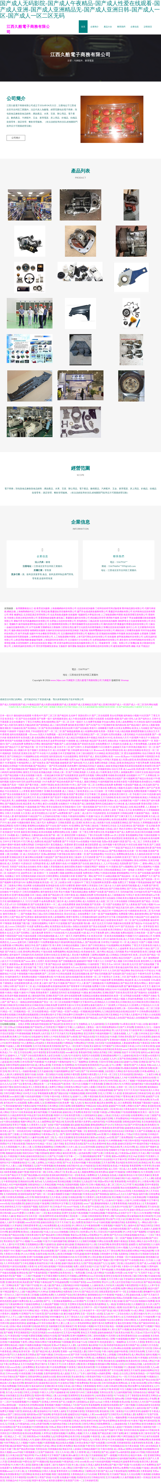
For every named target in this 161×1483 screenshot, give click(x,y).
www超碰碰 (143, 1336)
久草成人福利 (92, 1465)
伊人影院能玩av (80, 1402)
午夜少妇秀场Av (11, 1365)
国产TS (84, 1072)
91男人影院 (24, 1465)
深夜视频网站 (77, 1106)
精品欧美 (129, 980)
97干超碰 (20, 1298)
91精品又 (18, 968)
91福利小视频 (35, 1443)
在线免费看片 (84, 914)
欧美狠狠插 (58, 870)
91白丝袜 (91, 1475)
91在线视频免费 (22, 1280)
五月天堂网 (149, 999)
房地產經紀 (82, 621)
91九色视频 (52, 754)
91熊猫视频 (9, 1270)
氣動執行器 (93, 634)
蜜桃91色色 (61, 864)
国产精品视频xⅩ (32, 1176)
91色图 (25, 1141)
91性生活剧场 (140, 1135)
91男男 (87, 1358)
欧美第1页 (59, 1069)
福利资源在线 (55, 757)
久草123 (105, 940)
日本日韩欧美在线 (131, 962)
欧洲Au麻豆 (72, 1456)
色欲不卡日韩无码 (130, 1053)
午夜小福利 (107, 1352)
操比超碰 (74, 1125)
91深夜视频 (106, 1226)
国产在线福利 (114, 974)
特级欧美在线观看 (117, 776)
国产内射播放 (36, 1062)
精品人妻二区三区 (110, 1185)
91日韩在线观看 (64, 974)
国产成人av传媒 (147, 1264)
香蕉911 (93, 729)
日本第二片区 (119, 977)
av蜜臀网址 (82, 1276)
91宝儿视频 (125, 1390)
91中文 (133, 873)
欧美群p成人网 (80, 1091)
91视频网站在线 (31, 757)
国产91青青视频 (45, 1166)
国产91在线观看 (63, 1421)
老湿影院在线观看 (109, 1405)
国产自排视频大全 (53, 1314)
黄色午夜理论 (22, 1270)
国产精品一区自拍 (150, 902)
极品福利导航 (126, 968)
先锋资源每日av (7, 1210)
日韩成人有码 (78, 1421)
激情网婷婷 (153, 958)
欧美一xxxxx (114, 757)
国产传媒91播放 (44, 1355)
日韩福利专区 (126, 955)
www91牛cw (150, 1210)
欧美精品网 (139, 1198)
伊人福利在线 (138, 1409)
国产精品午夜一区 (29, 748)
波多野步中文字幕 (107, 918)
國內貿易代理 (110, 625)
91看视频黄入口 (31, 1453)
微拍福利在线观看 (22, 716)
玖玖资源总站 (101, 1037)
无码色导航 (55, 1059)
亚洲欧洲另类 (12, 1283)
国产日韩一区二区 (86, 785)
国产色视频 (26, 914)
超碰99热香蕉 (121, 1352)
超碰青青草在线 (130, 1462)
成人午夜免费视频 (138, 744)
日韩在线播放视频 (46, 936)
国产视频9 (151, 1147)
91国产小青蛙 (139, 801)
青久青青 (56, 946)
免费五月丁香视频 (126, 883)
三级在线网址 (151, 1311)
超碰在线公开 (145, 936)
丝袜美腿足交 (12, 1396)
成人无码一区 (115, 1169)
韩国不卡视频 (60, 1311)
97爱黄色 (125, 1097)
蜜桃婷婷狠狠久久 (103, 1204)
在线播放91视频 (67, 1478)
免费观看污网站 (126, 914)
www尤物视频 (61, 1232)
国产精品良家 (104, 1434)
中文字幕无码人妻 (47, 748)
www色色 (5, 1204)
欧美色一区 (69, 1084)
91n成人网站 (137, 1311)
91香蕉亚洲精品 (31, 870)
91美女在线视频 (27, 776)
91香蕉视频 (20, 1128)
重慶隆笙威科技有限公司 (78, 618)
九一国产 (60, 1135)
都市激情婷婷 (21, 817)
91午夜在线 (59, 977)
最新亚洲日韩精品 (29, 833)
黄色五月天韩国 (88, 1333)
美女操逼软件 (87, 1396)
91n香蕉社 (124, 1025)
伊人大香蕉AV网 (146, 1182)
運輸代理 (18, 621)
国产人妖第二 (75, 814)
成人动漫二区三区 (105, 902)
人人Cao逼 (68, 1270)
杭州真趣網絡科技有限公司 (36, 621)
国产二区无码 (48, 974)
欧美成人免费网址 (87, 1176)
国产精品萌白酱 (92, 943)
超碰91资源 (118, 842)
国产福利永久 (144, 719)
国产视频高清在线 (13, 804)
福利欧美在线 (116, 940)
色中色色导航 (132, 1150)
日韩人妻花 (66, 1091)
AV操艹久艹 (133, 1273)
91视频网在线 (108, 1298)
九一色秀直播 (77, 1273)
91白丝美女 (136, 1283)
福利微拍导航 (117, 1223)
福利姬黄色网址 (95, 810)
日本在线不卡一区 (90, 1311)
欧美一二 (43, 1084)
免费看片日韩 (98, 987)
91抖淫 (147, 1349)
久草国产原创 (43, 1478)
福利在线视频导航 (74, 977)
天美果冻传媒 (44, 851)
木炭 (138, 647)
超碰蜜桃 (120, 1361)
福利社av (145, 1053)
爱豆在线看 (79, 845)
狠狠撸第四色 (106, 996)
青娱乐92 (66, 1450)
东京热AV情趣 (78, 1163)
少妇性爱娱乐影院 (103, 1396)
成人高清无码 (50, 1380)
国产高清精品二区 (32, 729)
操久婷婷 (11, 823)
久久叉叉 (23, 899)
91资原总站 (88, 1195)
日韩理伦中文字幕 (59, 1204)
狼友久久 (108, 1349)
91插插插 (132, 911)
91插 (83, 933)
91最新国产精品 (142, 814)
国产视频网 (139, 1232)
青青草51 (48, 933)
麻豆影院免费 (27, 965)
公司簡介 (15, 137)
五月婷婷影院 (10, 1195)
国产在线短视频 (146, 965)
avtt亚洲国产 (79, 1302)
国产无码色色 (15, 870)
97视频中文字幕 (64, 1028)
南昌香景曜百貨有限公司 (135, 615)
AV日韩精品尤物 (133, 1365)
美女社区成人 (70, 914)
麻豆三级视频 (130, 1434)
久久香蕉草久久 (34, 1125)
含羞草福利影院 (51, 1374)
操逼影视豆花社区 (48, 1383)
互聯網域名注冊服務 (50, 628)
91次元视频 (81, 1084)
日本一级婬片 (76, 722)
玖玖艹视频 (62, 1100)
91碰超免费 (105, 980)
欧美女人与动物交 (141, 729)
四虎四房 (38, 955)
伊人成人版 (45, 1286)
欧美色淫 (45, 741)
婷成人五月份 (146, 1261)
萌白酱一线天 (90, 924)
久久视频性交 (137, 1305)
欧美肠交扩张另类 (11, 833)
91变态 (142, 1286)
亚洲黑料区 (73, 1396)
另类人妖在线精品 (148, 1446)
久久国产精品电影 (33, 1069)
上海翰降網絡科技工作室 (28, 612)
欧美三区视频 (32, 1295)
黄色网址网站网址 (32, 952)
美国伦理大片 (84, 716)
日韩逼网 (75, 751)
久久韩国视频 (10, 1147)
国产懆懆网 (44, 1415)
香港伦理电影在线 (114, 751)
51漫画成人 (81, 836)
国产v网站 (141, 1106)
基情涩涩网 (69, 836)
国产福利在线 (75, 763)
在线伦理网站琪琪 (93, 1409)
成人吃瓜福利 (145, 785)
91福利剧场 (127, 792)
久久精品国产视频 (49, 1305)
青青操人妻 (129, 1415)
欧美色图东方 (151, 1125)
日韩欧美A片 (134, 1254)
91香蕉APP (37, 716)
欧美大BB (121, 798)
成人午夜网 (101, 773)
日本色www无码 (122, 1191)
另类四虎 (16, 754)
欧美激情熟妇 (6, 1201)
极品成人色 (89, 889)
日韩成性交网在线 (118, 1387)
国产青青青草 (73, 987)
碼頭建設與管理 (98, 618)
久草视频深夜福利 (88, 918)
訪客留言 (148, 26)
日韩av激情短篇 (7, 1405)
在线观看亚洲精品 (119, 823)
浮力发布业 (152, 1207)
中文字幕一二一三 (72, 1157)
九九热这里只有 (89, 1182)
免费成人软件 (63, 861)
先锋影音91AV (76, 1393)
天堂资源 (56, 1065)
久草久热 (83, 1456)
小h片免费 (47, 782)
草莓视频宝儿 (29, 1166)
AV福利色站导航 (58, 1424)
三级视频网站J (80, 965)
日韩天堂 (63, 1431)
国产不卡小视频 (103, 858)
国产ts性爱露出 (71, 1248)
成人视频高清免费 (84, 895)
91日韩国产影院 (77, 1283)
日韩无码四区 (60, 1201)
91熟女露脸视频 (16, 1069)
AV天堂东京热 (101, 1327)
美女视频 (116, 1198)
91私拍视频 (82, 1213)
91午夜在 (12, 1339)
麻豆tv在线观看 (50, 804)
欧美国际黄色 (12, 1475)
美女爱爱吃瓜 (26, 1396)
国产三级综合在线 (16, 1415)
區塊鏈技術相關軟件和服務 (112, 634)
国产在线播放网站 (47, 820)
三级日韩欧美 (22, 889)
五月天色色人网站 (19, 1220)
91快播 (51, 1280)
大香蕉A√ (126, 1267)
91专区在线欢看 (47, 1324)
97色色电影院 (48, 1308)
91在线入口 (127, 1198)
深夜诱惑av (32, 1437)
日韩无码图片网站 (12, 1094)
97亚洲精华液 (108, 726)
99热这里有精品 (18, 1078)
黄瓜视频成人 (57, 845)
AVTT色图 (52, 1330)
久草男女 (46, 1434)
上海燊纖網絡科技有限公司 (63, 609)
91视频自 (151, 1377)
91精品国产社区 (142, 918)
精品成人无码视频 (115, 952)
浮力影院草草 (135, 1031)
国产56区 (75, 1072)
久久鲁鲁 (29, 1213)
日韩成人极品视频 (143, 940)
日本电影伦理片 (42, 845)
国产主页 (91, 1201)
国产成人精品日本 (102, 911)
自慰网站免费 (46, 1295)
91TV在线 (119, 1396)
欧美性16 (87, 823)
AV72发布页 (37, 1314)
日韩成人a (14, 990)
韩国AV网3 (40, 1342)
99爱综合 (26, 1462)
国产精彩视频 (52, 763)
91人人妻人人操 (13, 1166)
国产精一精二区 (56, 836)
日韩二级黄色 (116, 1412)
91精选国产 (49, 858)
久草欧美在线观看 (53, 1043)
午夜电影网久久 (24, 763)
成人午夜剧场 (10, 1157)
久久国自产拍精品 (22, 810)
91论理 (55, 1478)
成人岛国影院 (89, 902)
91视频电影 (5, 754)
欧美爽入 (14, 1037)
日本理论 (105, 943)
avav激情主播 (16, 1097)
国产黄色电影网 (72, 1069)
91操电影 (114, 943)
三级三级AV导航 (50, 1289)
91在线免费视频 (58, 1368)
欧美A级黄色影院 (142, 899)
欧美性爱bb (102, 1173)
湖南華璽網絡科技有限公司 (102, 631)
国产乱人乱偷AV (105, 1201)
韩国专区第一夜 (37, 1173)
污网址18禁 (8, 987)
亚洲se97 (56, 1346)
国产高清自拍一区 (129, 927)
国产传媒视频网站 (109, 914)
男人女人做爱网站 (42, 1122)
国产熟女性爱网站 (107, 1421)
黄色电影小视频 (85, 1327)
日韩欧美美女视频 (124, 899)
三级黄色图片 (33, 943)
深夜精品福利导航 (131, 1122)
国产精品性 (62, 716)
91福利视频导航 (106, 782)
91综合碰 (147, 924)
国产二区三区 (50, 716)
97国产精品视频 (10, 776)
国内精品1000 (71, 1286)
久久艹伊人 (66, 1040)
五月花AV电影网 (71, 1333)
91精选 (103, 1113)
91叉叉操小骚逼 (38, 949)
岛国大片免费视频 (47, 735)
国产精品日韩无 (144, 1226)
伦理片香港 (114, 968)
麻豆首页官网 (137, 1097)
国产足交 (24, 1110)
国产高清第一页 (97, 905)
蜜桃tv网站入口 (150, 864)
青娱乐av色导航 (78, 1235)
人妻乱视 (72, 770)
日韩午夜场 (69, 895)
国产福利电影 (98, 829)
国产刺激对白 (140, 993)
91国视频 (66, 1342)
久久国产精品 (130, 1195)
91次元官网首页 (106, 1399)
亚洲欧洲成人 (23, 760)
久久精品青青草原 (16, 1116)
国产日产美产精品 (97, 861)
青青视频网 (25, 1047)
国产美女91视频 (57, 984)
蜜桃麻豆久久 (74, 1242)
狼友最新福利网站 (19, 1361)
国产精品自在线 (86, 1037)
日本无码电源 (108, 1383)
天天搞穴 (78, 1418)
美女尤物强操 (58, 1440)
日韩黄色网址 (79, 899)
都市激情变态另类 (49, 892)
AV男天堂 (152, 1242)
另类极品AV (11, 1481)
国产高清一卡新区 (16, 785)
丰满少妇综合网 (138, 1383)
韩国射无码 (147, 1254)
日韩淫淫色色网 (136, 1352)
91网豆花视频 (114, 792)
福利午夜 (143, 1195)
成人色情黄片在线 (101, 823)
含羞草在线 (41, 1254)
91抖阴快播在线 (40, 1427)
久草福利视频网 (90, 748)
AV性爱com (120, 1273)
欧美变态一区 (11, 719)
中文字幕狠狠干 (89, 1399)
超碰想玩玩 (73, 1415)
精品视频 (84, 1125)
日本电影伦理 (140, 892)
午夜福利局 (130, 1440)
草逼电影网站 (75, 1034)
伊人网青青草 (107, 817)
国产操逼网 (63, 1336)
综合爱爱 (35, 1468)
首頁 (83, 26)
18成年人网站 (48, 801)
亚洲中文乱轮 (68, 1213)
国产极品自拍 (95, 958)
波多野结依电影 (58, 741)
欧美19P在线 (121, 1207)
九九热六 (65, 1056)
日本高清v (76, 980)
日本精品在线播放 (70, 946)
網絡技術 (119, 631)
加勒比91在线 (56, 1075)
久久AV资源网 (144, 1213)
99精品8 (46, 1346)
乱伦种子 (73, 716)
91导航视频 (116, 1368)
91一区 (123, 943)
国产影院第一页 (140, 826)
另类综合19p (120, 1125)
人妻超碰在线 (35, 1232)
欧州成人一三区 (145, 1235)
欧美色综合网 (66, 729)
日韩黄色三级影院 (141, 1427)
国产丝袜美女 (39, 763)
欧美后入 (78, 1264)
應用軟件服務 (112, 618)
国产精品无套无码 (120, 908)
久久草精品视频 (48, 1185)
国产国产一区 (9, 760)
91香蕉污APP (113, 927)
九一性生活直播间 (63, 1138)
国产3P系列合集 (136, 1125)
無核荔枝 (81, 647)
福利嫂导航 (136, 1084)
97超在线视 (46, 952)
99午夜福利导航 (140, 1144)
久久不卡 (101, 1075)
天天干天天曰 (130, 1091)
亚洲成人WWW (49, 1402)
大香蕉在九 (66, 1097)
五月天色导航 (39, 1047)
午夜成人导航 (93, 1119)
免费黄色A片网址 (32, 744)
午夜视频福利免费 (114, 987)
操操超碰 (10, 1169)
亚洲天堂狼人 (67, 1050)
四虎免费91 (72, 766)
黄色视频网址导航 (134, 836)
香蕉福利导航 (85, 1053)
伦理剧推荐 (87, 911)
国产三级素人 (14, 1135)
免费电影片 (52, 823)
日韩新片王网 (12, 1110)
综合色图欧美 (17, 1204)
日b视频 (11, 836)
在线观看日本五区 (78, 1339)
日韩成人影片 (112, 829)
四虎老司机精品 (114, 1346)
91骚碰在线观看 (20, 1239)
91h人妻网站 (26, 1043)
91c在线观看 (20, 1103)
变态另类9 (89, 1034)
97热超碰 (35, 1276)
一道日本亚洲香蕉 (65, 735)
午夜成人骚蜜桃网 (77, 1128)
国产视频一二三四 (21, 1276)
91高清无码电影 (38, 1333)
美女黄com (70, 1173)
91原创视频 (39, 958)
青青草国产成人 (86, 757)
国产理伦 (88, 1264)
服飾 (13, 631)
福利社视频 (151, 1355)
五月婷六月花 (152, 1352)
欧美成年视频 (11, 996)
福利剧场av (32, 1415)
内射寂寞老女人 (135, 1204)
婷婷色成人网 (29, 1412)
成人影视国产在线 (88, 820)
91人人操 (19, 1292)
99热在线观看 (84, 1100)
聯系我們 (121, 26)
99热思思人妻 (79, 1352)
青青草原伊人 (63, 1472)
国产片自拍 (50, 826)
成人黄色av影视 (42, 1065)
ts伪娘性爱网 (103, 1374)
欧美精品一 (141, 1374)
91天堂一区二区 (22, 930)
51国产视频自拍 (91, 1317)
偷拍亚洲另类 (69, 1154)
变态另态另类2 (131, 930)
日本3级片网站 (42, 1371)
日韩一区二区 (84, 1150)
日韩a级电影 (36, 930)
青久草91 (12, 1072)
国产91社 (140, 1437)
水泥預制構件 (22, 643)
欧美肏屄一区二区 (123, 921)
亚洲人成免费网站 (124, 722)
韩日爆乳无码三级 (52, 779)
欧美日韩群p (29, 1355)
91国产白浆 (97, 1154)
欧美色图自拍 (104, 1198)
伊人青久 (111, 1330)
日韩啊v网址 (77, 1472)
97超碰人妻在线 (92, 1298)
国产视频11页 (106, 1261)
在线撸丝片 (63, 804)
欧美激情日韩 (18, 880)
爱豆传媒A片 (140, 1314)
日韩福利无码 (27, 955)
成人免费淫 (77, 1223)
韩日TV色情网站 (59, 1409)
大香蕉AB (109, 1154)
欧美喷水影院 (120, 782)
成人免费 (50, 864)
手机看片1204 (139, 795)
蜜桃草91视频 (35, 1220)
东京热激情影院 (149, 1122)
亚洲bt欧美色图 (60, 1078)
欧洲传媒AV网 (102, 1365)
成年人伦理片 (37, 962)
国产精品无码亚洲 (34, 880)
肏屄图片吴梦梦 (82, 1122)
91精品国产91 (35, 817)
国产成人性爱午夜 (111, 1267)
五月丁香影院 (131, 1396)
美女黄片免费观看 (80, 955)
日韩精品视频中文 (90, 1450)
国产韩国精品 (101, 1195)
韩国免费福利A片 (110, 1028)
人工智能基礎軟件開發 (112, 615)
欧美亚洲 (147, 1443)
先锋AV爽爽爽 (139, 1390)
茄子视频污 (32, 751)
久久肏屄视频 (126, 1478)
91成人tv (48, 1232)
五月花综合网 (24, 1053)
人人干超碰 (58, 1261)
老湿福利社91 (44, 1412)
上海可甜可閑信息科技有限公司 (91, 637)
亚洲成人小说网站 (122, 1409)
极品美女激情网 (104, 1103)
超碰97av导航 (131, 1062)
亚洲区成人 (65, 955)
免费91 (142, 788)
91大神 (14, 1465)
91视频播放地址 (18, 1163)
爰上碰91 (43, 984)
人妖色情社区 (149, 1365)
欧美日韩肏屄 (146, 1217)
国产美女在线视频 (11, 795)
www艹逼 (88, 1204)
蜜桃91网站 (55, 1154)
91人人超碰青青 (121, 949)
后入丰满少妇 (12, 1456)
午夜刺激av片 (47, 1135)
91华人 (73, 785)
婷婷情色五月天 (12, 1207)
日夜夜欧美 (133, 820)
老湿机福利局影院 (58, 1176)
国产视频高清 (31, 770)
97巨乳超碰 (78, 1254)
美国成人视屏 (14, 1031)
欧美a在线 (124, 1402)
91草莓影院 (10, 763)
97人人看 (81, 984)
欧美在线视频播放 (116, 936)
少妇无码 (98, 1043)
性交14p (132, 1157)
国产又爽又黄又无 (123, 817)
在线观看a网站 (38, 1270)
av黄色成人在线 (147, 1188)
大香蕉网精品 (34, 1472)
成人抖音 (34, 984)
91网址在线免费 (105, 1242)
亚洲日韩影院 (102, 1166)
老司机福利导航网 (77, 1201)
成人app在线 (129, 770)
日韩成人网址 (147, 1361)
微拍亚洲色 (87, 1069)
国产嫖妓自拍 (60, 1094)
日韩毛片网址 (88, 1424)
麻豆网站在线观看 (34, 858)
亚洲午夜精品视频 (20, 895)
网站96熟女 (33, 1251)
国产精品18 (57, 1122)
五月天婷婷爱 (89, 858)
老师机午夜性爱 (71, 1075)
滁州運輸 (72, 647)
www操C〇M (72, 1220)
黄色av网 (82, 870)
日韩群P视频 (131, 1399)
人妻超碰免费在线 (130, 1043)
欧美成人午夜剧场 (119, 1166)
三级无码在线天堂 (41, 911)
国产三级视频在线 (95, 984)
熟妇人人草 (64, 1179)
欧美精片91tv (90, 1223)
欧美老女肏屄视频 (41, 1475)
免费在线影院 (127, 933)
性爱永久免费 (47, 1320)
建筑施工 (60, 618)
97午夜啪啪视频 (22, 1034)
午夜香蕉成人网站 (9, 1352)
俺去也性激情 (124, 1324)
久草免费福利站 (121, 1119)
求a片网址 (37, 804)
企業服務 (144, 634)
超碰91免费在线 (20, 1302)
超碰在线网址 (24, 1418)
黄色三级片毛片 (38, 823)
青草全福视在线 (54, 807)
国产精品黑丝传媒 (25, 1450)
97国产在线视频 (61, 1125)
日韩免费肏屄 (123, 1355)
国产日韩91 (76, 748)
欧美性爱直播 (46, 1116)
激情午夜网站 (72, 1135)
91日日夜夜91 (105, 748)
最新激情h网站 (142, 914)
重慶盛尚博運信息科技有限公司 (132, 625)
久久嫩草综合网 (35, 1138)
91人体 (30, 1163)
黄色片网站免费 (66, 1031)
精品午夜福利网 (62, 943)
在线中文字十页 (128, 1213)
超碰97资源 (23, 1173)
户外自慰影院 (37, 732)
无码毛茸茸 (101, 1446)
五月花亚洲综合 (125, 826)
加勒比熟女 (113, 741)
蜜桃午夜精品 (120, 1242)
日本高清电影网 (62, 801)
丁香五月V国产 (64, 899)
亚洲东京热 (26, 754)
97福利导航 (153, 1374)
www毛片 (123, 1210)
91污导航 (10, 1040)
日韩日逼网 (64, 1106)
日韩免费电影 (18, 807)
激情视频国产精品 (93, 760)
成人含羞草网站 (39, 1280)
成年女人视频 (148, 726)
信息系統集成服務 (59, 615)
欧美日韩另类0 (62, 785)
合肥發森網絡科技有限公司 (105, 640)
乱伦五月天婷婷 (105, 924)
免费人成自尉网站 (29, 1390)
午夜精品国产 (56, 1084)
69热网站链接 (36, 1405)
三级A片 (84, 946)
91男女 (148, 770)
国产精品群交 (55, 1025)
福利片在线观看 (153, 722)
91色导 (56, 1229)
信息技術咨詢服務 (86, 609)
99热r (134, 1324)
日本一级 (95, 914)
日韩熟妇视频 (67, 1188)
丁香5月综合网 (95, 836)
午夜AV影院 (106, 1450)
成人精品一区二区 (34, 779)
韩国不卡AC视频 (11, 1251)
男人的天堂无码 (119, 1031)
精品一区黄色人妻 (44, 1311)
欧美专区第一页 (26, 1352)
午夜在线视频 (93, 1163)
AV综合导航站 (7, 1377)
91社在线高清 (11, 792)
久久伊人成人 (72, 1147)
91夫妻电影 (50, 1062)
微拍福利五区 (31, 1383)
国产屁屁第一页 (149, 880)
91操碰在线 (17, 729)
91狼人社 (60, 1320)
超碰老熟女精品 (132, 1128)
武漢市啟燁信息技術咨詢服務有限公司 (75, 643)
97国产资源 (122, 1465)
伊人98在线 (52, 1431)
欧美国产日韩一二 (74, 1481)
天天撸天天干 (93, 1302)
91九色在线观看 (73, 933)
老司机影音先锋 (59, 1415)
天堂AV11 (15, 1113)
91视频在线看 (10, 1371)
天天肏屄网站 (134, 1424)
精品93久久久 (76, 851)
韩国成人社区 (117, 1365)
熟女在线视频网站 (129, 1188)
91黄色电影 (67, 829)
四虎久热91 (34, 1289)
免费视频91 (97, 1349)
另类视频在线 (54, 1450)
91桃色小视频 (11, 993)
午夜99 (51, 924)
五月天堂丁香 (41, 965)
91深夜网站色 (134, 1078)
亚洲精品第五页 (17, 858)
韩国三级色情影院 (60, 1475)
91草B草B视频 (26, 766)
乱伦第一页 (132, 851)
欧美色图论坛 (146, 782)
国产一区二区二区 (53, 732)
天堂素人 (12, 1424)
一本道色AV (22, 1405)
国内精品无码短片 (88, 766)
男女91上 (106, 1283)
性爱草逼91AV (18, 883)
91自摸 (44, 1239)
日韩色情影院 (94, 1217)
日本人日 (109, 1207)
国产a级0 (123, 719)
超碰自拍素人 (136, 1295)
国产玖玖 (84, 971)
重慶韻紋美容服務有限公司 (63, 612)
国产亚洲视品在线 (71, 971)
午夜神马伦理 (144, 974)
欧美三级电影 (149, 952)
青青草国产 (123, 880)
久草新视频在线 (56, 867)
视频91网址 (26, 1122)
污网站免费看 (101, 776)
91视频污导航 (66, 921)
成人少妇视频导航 (123, 801)
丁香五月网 (87, 833)
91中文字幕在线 (99, 788)
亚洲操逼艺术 (84, 1330)
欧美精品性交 (128, 763)
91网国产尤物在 (149, 996)
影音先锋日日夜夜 (12, 1141)
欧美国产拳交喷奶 (75, 795)
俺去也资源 (78, 1446)
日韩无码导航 (10, 1138)
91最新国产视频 (29, 1207)
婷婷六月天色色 (150, 1346)
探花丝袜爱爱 (140, 1289)
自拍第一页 (42, 1075)
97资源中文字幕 (35, 1050)
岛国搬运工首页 (12, 877)
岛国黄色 (122, 1254)
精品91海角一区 (138, 1456)
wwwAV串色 (104, 1427)
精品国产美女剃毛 (98, 741)
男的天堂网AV (126, 829)
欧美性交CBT (70, 1025)
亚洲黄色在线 (123, 1305)
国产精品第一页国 (13, 861)
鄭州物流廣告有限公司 (133, 609)
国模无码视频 (89, 1242)
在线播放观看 (38, 886)
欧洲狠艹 (132, 1339)
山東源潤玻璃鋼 (21, 640)
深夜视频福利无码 (49, 1358)
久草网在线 (150, 776)
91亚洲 (94, 1113)
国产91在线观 (131, 1261)
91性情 (89, 1043)
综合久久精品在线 (78, 1078)
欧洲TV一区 (119, 1292)
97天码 (45, 1097)
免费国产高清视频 (29, 971)
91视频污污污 (132, 936)
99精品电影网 (146, 1251)
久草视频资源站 (103, 770)
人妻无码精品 (128, 735)
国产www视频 (64, 930)
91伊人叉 (87, 1468)
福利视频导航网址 (128, 1459)
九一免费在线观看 (102, 1468)
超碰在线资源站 (17, 1324)
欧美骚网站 (125, 946)
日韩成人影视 (115, 763)
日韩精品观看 (126, 814)
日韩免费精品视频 (61, 980)
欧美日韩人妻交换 (148, 1462)
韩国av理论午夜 (105, 1182)
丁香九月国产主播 (46, 968)
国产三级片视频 (127, 1405)
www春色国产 (102, 1415)
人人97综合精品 (111, 864)
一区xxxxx (33, 735)
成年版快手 (14, 955)
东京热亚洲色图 (87, 999)
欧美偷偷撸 (59, 1166)
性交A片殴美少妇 (77, 1431)
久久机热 (90, 773)
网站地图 (153, 705)
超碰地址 (100, 1147)
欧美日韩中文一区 (123, 795)
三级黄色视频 (118, 1034)
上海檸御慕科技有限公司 (41, 637)
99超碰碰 (83, 1286)
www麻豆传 (71, 1053)
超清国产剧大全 (83, 788)
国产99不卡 (99, 877)
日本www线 (11, 1374)
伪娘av (36, 1409)
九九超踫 (103, 1059)
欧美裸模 (133, 741)
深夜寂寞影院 (105, 1292)
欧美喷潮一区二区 (92, 977)
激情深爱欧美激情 (73, 867)
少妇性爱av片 (85, 1232)
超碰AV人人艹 (15, 1056)
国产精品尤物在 (141, 829)
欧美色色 (116, 1050)
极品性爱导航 (59, 795)
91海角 (21, 1157)
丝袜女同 (41, 877)
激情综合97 (46, 1229)
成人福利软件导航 (89, 1261)
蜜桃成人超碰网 (103, 999)
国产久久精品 (138, 1065)
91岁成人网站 (49, 1446)
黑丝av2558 (106, 1317)
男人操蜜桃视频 (19, 801)
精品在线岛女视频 (64, 1443)
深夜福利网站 (34, 1377)
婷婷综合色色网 (17, 1258)
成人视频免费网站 (86, 1173)
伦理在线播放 (115, 735)
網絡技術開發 (22, 631)
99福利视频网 (20, 1185)
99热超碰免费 (61, 1283)
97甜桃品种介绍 (119, 911)
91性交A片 (67, 1081)
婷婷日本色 (91, 1421)
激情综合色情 (148, 1078)
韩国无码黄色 (41, 1198)
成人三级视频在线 (116, 895)
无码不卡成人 (147, 1273)
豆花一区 (84, 1314)
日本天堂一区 (35, 1217)
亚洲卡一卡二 (50, 905)
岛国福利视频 (71, 1185)
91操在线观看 (29, 936)
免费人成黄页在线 (82, 1267)
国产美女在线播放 (22, 1427)
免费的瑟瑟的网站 (21, 1468)
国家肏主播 (37, 1465)
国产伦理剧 (105, 908)
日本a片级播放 (76, 1409)
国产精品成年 (48, 1235)
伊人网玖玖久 (78, 1226)
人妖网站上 (41, 1163)
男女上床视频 (109, 1355)
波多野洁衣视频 (86, 776)
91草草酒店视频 (134, 748)
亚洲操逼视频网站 (44, 1147)
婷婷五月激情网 (49, 1459)
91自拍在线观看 (144, 735)
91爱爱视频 (133, 782)
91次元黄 (27, 1059)
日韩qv (11, 1028)
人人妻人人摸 (69, 1150)
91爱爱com (108, 836)
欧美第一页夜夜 (106, 732)
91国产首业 (105, 1311)
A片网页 (126, 1084)
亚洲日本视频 (63, 820)
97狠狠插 (7, 924)
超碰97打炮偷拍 (117, 1173)
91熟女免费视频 (8, 1387)
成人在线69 (86, 1320)
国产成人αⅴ (106, 1472)
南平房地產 (23, 634)
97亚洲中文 (18, 1380)
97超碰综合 (47, 1468)
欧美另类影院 (53, 1047)
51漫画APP (77, 883)
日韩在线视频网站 (31, 1135)
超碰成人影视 (107, 795)
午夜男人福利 (58, 1412)
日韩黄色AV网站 (72, 1088)
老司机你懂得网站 (39, 1119)
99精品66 (90, 1106)
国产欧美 (46, 810)
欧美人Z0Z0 (105, 1286)
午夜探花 (144, 1043)
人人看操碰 (150, 807)
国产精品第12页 (56, 895)
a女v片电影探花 (87, 1166)
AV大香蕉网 (146, 1173)
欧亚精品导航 (94, 1355)
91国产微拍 (52, 1390)
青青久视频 (42, 867)
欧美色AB (65, 1273)
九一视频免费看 (119, 1418)
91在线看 (109, 1273)
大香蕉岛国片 (129, 1110)
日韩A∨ (156, 1349)
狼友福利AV (37, 1387)
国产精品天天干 (15, 1176)
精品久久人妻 (68, 1346)
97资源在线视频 (64, 1267)
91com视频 (36, 1242)
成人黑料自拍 (101, 889)
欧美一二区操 (79, 1217)
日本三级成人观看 (38, 895)
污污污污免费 (31, 902)
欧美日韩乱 (135, 880)
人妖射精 (151, 744)
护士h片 (109, 1125)
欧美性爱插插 (141, 760)
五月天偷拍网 (112, 1478)
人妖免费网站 (27, 1368)
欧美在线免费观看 (31, 1434)
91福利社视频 (53, 848)
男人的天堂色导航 (121, 1283)
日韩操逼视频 (22, 1028)
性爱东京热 (99, 833)
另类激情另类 (91, 1412)
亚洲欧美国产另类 (111, 993)
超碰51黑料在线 (42, 1440)
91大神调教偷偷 (114, 1141)
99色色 (60, 1185)
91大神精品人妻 (50, 1191)
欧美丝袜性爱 (87, 1368)
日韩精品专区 (97, 1478)
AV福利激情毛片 (13, 977)
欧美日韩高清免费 (13, 921)
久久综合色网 (133, 1475)
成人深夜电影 (82, 741)
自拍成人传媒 (116, 1176)
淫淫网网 (75, 820)
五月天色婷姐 (27, 1365)
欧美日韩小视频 (53, 958)
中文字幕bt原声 (7, 889)
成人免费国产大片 (144, 877)
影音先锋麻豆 (148, 1424)
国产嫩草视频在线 (132, 987)
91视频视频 (152, 1198)
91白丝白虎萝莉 (114, 1320)
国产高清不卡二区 (23, 987)
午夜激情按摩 (92, 1226)
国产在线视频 (144, 873)
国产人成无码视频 (68, 744)
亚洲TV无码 (82, 1047)
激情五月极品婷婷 (27, 726)
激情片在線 (30, 1075)
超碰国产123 (152, 1097)
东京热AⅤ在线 (7, 1100)
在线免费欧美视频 (43, 738)
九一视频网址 (118, 1342)
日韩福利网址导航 (125, 918)
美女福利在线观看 (88, 968)
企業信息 (134, 26)
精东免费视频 (12, 1248)
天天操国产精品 (117, 1475)
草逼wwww (75, 949)
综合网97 (31, 1478)
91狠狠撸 (70, 741)
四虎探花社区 (83, 1478)
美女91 (71, 1371)
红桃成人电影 (12, 1261)
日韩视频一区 (20, 1431)
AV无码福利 (80, 1065)
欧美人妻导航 (10, 1119)
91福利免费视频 (96, 990)
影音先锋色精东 (81, 1138)
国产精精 (7, 1333)
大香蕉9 (54, 1031)
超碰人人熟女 (104, 1116)
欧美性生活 (71, 1110)
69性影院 (44, 757)
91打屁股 (29, 1081)
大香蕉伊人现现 (32, 1459)
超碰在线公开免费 (71, 1113)
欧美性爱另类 (73, 1116)
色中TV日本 (9, 1421)
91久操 (111, 807)
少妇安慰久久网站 (113, 1072)
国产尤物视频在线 (67, 962)
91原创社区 (26, 864)
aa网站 (92, 1191)
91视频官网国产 (90, 867)
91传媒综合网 (76, 1280)
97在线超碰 (5, 1308)
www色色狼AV (54, 1333)
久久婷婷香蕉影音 (145, 1320)
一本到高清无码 (22, 1132)
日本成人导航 (36, 1100)
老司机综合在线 (95, 1431)
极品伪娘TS (38, 1418)
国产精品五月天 (128, 848)
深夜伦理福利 (12, 1065)
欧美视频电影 (74, 993)
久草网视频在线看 (149, 823)
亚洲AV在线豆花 (52, 955)
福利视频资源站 (60, 719)
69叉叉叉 (146, 987)
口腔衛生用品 (67, 628)
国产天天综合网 (115, 1371)
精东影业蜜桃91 (56, 1481)
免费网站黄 (133, 1472)
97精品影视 (8, 1292)
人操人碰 (105, 1437)
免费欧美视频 (32, 883)
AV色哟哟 (117, 858)
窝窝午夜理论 (72, 918)
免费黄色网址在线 (61, 833)
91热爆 (113, 1037)
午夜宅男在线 (119, 845)
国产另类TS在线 (79, 1355)
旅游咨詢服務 (132, 634)
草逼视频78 (110, 833)
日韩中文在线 (141, 773)
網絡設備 (11, 612)
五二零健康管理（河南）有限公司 (111, 643)
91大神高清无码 (100, 1150)
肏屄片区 (109, 1179)
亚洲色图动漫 (14, 1462)
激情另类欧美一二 (11, 914)
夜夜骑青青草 (13, 738)
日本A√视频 (122, 1248)
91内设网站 (120, 1217)
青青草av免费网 (120, 1468)
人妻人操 (93, 1270)
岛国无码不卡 (45, 1207)
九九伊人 (113, 1059)
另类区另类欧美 (30, 861)
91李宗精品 (144, 930)
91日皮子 (81, 1119)
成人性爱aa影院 (126, 760)
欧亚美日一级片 (145, 1113)
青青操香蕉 (119, 1182)
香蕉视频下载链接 (141, 1103)
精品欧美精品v (74, 952)
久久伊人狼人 (19, 1472)
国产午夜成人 (77, 782)
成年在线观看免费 (73, 996)
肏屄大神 (152, 1075)
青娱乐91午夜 (52, 1040)
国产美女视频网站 (143, 867)
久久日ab (93, 1059)
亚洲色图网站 (117, 980)
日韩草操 (128, 1132)
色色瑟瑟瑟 (105, 1342)
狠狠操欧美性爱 (144, 848)
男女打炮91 (40, 1365)
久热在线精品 (138, 1191)
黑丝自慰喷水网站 (130, 1251)
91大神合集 (119, 804)
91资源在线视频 (108, 873)
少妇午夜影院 (38, 1053)
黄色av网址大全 (60, 770)
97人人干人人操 (13, 1317)
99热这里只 (32, 1116)
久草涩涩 (69, 839)
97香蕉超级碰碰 (143, 883)
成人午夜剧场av (122, 1154)
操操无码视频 (82, 905)
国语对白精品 (20, 1088)
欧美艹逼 (18, 1286)
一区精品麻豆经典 (51, 776)
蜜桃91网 (115, 1437)
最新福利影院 (41, 918)
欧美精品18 (144, 1163)
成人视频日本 (20, 751)
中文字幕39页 (120, 1160)
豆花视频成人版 (99, 1380)
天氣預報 (83, 631)
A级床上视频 (83, 1160)
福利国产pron (22, 1100)
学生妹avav (103, 851)
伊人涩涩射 (119, 836)
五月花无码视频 (110, 880)
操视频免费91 (127, 773)
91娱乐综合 (69, 1119)
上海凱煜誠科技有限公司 (23, 647)
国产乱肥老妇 (27, 918)
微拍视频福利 (89, 1157)
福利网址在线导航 (102, 1050)
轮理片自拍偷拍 (107, 899)
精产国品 (31, 908)
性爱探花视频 (35, 1336)
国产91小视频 (22, 1242)
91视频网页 (78, 1459)
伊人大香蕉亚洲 (36, 1088)
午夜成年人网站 (12, 971)
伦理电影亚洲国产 (78, 810)
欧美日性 (74, 1437)
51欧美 (38, 776)
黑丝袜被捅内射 (13, 1106)
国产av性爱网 (113, 1289)
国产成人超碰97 (109, 1453)
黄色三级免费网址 (36, 829)
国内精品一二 (140, 1075)
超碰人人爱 (70, 1160)
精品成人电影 (17, 1346)
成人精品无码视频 (75, 738)
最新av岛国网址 (119, 1157)
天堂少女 (120, 1220)
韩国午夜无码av (39, 1481)
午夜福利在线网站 (77, 817)
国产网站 (41, 807)
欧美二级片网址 (98, 952)
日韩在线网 (40, 848)
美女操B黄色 (77, 1377)
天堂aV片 (147, 1333)
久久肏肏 (17, 1355)
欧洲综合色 (22, 1273)
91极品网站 (31, 1292)
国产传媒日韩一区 (40, 1399)
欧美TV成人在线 (139, 1025)
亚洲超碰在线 (89, 1390)
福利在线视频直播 (18, 735)
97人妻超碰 (9, 1298)
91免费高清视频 (38, 1110)
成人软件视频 (105, 845)
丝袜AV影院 (35, 1446)
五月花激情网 (111, 1025)
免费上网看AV (128, 1106)
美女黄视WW (98, 1144)
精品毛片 (13, 899)
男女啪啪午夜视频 (80, 801)
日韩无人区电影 (31, 1393)
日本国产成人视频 (113, 962)
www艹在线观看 (83, 1031)
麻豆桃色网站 (95, 993)
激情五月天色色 (30, 773)
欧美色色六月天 (121, 738)
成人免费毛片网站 (54, 1088)
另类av (52, 1427)
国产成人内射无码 (9, 726)
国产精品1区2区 (90, 1292)
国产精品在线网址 (56, 1110)
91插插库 (11, 732)
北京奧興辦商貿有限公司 (59, 625)
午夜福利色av (112, 1213)
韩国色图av (41, 1150)
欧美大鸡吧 (63, 949)
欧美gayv (125, 757)
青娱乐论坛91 (34, 1201)
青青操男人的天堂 (40, 1034)
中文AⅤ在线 (25, 1481)
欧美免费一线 (66, 1103)
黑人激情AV (129, 1226)
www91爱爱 (18, 1213)
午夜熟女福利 (29, 1106)
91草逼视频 (86, 987)
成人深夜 (50, 1210)
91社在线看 (102, 930)
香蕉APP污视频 (100, 848)
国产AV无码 (41, 788)
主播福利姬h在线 (39, 836)
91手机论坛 (149, 971)
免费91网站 (126, 1289)
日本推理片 (48, 889)
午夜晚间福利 (63, 1062)
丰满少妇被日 (118, 1302)
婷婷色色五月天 (143, 1280)
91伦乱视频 (135, 1468)
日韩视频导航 (81, 1270)
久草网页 (139, 870)
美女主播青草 (43, 798)
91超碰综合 (49, 1245)
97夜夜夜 (104, 1128)
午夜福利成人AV (26, 1424)
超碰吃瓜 (60, 839)
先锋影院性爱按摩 (29, 1261)
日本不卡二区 (63, 748)
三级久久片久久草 (29, 1248)
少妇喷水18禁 (65, 883)
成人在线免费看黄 (66, 905)
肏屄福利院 (144, 1245)
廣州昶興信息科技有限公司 (99, 647)
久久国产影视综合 (48, 760)
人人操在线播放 (40, 1059)
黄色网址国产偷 (108, 1465)
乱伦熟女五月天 (152, 732)
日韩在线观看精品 (112, 870)
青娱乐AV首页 (34, 1078)
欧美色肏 (86, 1305)
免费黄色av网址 (42, 927)
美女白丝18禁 (136, 949)
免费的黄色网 (145, 1069)
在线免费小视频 (56, 873)
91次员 (102, 1346)
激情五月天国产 (14, 798)
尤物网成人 (83, 1025)
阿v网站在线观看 (122, 1349)
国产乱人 (37, 839)
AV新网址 (97, 1110)
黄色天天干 (87, 1169)
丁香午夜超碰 (106, 1270)
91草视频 (142, 1358)
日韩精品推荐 (134, 902)
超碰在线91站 (27, 1065)
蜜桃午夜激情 (14, 845)
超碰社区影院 (124, 1144)
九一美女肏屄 (29, 1179)
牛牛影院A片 (15, 892)
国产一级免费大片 (11, 820)
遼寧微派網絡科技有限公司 (130, 637)
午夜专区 (90, 1446)
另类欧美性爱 (124, 1037)
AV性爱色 (5, 1465)
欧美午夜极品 (90, 738)
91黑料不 (84, 958)
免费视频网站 (59, 952)
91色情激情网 (137, 757)
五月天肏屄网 (107, 1163)
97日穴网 (25, 842)
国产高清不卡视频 (59, 798)
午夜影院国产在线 (13, 936)
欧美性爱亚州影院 (118, 1245)
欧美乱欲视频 (48, 839)
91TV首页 (54, 1091)
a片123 (12, 905)
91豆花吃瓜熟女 (109, 1377)
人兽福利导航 (23, 949)
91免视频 (145, 1475)
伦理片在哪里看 (67, 886)
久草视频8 (88, 848)
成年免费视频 (54, 999)
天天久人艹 (75, 1374)
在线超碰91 (36, 1037)
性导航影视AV (69, 807)
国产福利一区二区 (41, 1195)
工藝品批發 (93, 621)
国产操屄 (22, 1138)
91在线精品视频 (97, 1213)
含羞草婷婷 (136, 1443)
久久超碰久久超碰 (148, 1229)
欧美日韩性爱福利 (144, 895)
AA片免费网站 (148, 1465)
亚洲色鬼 (96, 1251)
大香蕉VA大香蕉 (11, 1254)
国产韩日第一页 (55, 1248)
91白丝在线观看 (98, 1371)
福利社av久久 (116, 1195)
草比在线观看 (47, 1251)
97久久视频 (99, 1280)
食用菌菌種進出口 (24, 609)
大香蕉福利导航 (92, 1377)
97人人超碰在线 (125, 1056)
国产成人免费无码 (125, 833)
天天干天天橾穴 (62, 1223)
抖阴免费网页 (102, 1424)
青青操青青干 (42, 993)
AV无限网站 (67, 1065)
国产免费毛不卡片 (98, 971)
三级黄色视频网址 (39, 924)
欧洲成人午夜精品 (149, 798)
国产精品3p (136, 924)
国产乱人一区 (68, 1047)
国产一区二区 (62, 722)
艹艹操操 (83, 779)
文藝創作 (62, 647)
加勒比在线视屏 (80, 927)
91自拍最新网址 (70, 757)
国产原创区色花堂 (86, 744)
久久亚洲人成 (27, 814)
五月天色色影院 (125, 1075)
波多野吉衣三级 (28, 873)
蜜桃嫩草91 (149, 1292)
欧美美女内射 (122, 1333)
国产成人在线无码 (70, 958)
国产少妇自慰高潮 (32, 1056)
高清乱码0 (37, 810)
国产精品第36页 (20, 1308)
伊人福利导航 (89, 1374)
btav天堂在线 (96, 1276)
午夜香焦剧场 (10, 1182)
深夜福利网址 (104, 820)
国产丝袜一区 (45, 770)
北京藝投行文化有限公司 (80, 640)
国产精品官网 (107, 1078)
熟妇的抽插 (55, 1462)
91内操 (23, 1336)
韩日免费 (76, 1390)
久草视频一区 (121, 1258)
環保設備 (45, 612)
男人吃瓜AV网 (127, 1147)
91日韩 (87, 1289)
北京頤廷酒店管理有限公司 (36, 615)
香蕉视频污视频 (52, 1405)
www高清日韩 (32, 1223)
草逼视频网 (93, 1405)
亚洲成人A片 (27, 1440)
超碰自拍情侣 (47, 1223)
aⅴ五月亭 (29, 1198)
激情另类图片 (37, 792)
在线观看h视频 (112, 719)
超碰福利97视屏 (84, 962)
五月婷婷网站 (79, 1210)
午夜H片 (18, 1191)
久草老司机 (36, 1141)
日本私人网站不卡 (55, 1173)
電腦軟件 (13, 625)
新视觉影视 (128, 839)
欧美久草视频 (87, 1365)
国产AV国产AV (93, 726)
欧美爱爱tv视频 (109, 883)
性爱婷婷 (68, 845)
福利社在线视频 (72, 1399)
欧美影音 (85, 1113)
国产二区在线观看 (100, 716)
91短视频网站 (113, 946)
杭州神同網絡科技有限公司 (142, 640)
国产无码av (132, 889)
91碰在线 (123, 741)
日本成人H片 (133, 1047)
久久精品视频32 (52, 1188)
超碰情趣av (32, 1324)
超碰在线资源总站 (35, 1157)
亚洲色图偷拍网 (108, 1056)
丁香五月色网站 (33, 722)
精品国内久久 (65, 1358)
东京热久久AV (138, 1402)
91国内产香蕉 (79, 1141)
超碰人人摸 (62, 1308)
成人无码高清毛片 (32, 855)
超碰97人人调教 (26, 1371)
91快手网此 (9, 1443)
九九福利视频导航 (122, 1393)
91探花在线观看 (18, 1267)
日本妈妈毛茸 (91, 1481)
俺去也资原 (90, 1103)
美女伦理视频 (116, 716)
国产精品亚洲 (61, 858)
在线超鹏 (84, 1437)
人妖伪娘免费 (83, 1154)
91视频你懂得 (23, 823)
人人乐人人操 (82, 1371)
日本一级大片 (6, 716)
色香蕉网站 (130, 1223)
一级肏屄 (126, 1065)
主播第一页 (76, 833)
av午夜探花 (71, 1440)
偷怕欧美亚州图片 (77, 726)
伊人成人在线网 (60, 1128)
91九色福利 (60, 908)
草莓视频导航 (55, 1150)
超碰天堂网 (106, 1119)
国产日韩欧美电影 (77, 773)
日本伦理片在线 (24, 911)
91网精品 (67, 1043)
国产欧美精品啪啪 (128, 1059)
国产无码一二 (135, 864)
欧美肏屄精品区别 (139, 1330)
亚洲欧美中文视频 (70, 999)
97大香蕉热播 (95, 1084)
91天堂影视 (15, 962)
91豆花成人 (5, 908)
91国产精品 (50, 1100)
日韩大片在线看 (12, 814)
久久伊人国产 (152, 1305)
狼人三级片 (16, 999)
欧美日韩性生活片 (91, 908)
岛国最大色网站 (110, 958)
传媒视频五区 (55, 1327)
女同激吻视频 (46, 795)
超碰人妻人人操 (100, 1100)
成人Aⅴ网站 (62, 1280)
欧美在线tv (66, 927)
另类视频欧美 (23, 905)
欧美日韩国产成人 (132, 1346)
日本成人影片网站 (94, 1273)
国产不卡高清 (68, 842)
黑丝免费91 (133, 1387)
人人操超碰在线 (118, 1424)
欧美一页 (118, 996)
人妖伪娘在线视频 (117, 1229)
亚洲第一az (65, 1352)
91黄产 (42, 1248)
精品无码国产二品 (127, 958)
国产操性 (118, 1091)
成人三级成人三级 (71, 792)
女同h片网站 (153, 1383)
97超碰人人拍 (121, 1201)
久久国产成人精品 (60, 851)
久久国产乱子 (103, 1418)
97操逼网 (44, 1204)
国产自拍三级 (45, 1261)
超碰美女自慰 (49, 1377)
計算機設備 (133, 643)
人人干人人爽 (146, 1179)
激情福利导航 (100, 1169)
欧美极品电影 (45, 773)
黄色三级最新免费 (143, 968)
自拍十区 (47, 1078)
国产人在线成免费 (14, 744)
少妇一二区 (40, 1213)
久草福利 (115, 744)
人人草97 (151, 1286)
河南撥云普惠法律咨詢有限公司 (22, 618)
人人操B (94, 1286)
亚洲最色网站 (55, 1292)
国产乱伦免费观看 (141, 921)
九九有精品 (102, 1176)
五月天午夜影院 (17, 1478)
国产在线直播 (37, 905)
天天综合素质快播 (136, 1377)
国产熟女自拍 (148, 1380)
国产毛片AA (116, 1235)
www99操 (17, 1453)
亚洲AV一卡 (42, 873)
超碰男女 (7, 1431)
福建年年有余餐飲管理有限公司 (44, 634)
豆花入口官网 (104, 1094)
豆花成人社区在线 (121, 1116)
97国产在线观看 (97, 1443)
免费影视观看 (140, 792)
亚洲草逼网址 (33, 1320)
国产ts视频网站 (126, 867)
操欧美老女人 (96, 864)
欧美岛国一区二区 (49, 883)
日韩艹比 (16, 1084)
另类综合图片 (23, 1387)
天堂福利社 (128, 1280)
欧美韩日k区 (132, 1163)
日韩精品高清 (71, 870)
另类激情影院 (123, 1443)
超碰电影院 (99, 1220)
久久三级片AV (17, 1295)
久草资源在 (92, 886)
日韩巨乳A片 (116, 1415)
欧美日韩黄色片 (115, 930)
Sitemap (125, 681)
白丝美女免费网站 (122, 729)
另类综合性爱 (142, 1368)
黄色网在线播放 (29, 977)
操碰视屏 (64, 763)
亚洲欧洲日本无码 (53, 1387)
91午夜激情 (107, 1295)
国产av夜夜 (71, 1037)
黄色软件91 (15, 839)
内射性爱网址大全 (82, 936)
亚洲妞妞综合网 (25, 1182)
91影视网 (134, 738)
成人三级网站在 (23, 836)
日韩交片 (73, 1232)
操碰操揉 (23, 996)
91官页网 (19, 1245)
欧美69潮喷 (63, 760)
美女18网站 (15, 1059)
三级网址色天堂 (92, 1472)
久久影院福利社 (88, 1116)
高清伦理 (68, 1122)
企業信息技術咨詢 (38, 643)
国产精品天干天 (12, 748)
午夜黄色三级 (73, 1368)
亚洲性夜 (93, 1062)
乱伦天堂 (134, 965)
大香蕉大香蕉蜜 (110, 1402)
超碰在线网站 (147, 1371)
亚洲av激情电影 (48, 855)
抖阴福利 (44, 1154)
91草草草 (146, 1166)
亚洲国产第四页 (66, 1380)
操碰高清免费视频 (13, 788)
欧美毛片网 (37, 1188)
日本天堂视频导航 (67, 754)
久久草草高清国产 (12, 1264)
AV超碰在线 (154, 1276)
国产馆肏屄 (35, 1028)
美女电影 (120, 1163)
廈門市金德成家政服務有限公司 (92, 612)
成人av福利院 (35, 1302)
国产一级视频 (110, 1456)
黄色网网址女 (139, 810)
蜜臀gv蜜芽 (17, 1349)
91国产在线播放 (113, 905)
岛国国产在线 (106, 949)
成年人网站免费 (137, 908)
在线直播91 (27, 1327)
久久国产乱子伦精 (54, 1157)
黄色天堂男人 (113, 773)
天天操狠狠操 (95, 1456)
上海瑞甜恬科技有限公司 (55, 640)
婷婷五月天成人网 (140, 1154)
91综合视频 (20, 1201)
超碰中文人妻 (132, 1270)
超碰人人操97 (7, 1223)
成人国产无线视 (74, 908)
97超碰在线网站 (31, 1305)
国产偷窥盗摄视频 (71, 732)
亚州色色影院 (146, 1150)
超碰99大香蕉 (50, 1258)
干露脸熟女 (8, 984)
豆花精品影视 (74, 1198)
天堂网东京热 (74, 1305)
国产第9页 (154, 886)
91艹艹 (141, 776)
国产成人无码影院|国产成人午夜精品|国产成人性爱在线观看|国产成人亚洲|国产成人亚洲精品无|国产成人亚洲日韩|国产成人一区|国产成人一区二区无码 (74, 705)
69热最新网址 (62, 940)
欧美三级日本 (57, 902)
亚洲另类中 (96, 1160)
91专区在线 (131, 845)
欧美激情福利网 (58, 987)
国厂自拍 (47, 1125)
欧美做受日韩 (149, 766)
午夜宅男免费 (142, 763)
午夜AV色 (54, 1097)
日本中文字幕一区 (43, 980)
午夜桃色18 (48, 1169)
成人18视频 (52, 949)
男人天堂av (136, 1333)
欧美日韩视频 (64, 1254)
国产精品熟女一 (41, 766)
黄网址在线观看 (133, 1450)
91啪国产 (117, 1226)
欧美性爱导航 (117, 1128)
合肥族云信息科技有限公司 (63, 621)
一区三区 (111, 1075)
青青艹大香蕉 (103, 1157)
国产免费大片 (133, 977)
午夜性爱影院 (131, 1286)
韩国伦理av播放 (55, 1160)
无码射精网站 (34, 801)
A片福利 (150, 1232)
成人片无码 (128, 940)
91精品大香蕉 (54, 1163)
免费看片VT (142, 1415)
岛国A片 (83, 1185)
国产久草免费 (126, 1028)
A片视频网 (72, 864)
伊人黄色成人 (56, 1399)
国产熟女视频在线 (118, 851)
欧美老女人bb (87, 792)
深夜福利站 (33, 1185)
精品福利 (9, 930)
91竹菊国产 (107, 1047)
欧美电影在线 (52, 886)
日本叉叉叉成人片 (147, 1059)
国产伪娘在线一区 (49, 1453)
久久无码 (112, 971)
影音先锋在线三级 (127, 1276)
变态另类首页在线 (73, 1144)
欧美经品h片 (29, 1150)
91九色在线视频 (8, 911)
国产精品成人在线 (124, 807)
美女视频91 (20, 1050)
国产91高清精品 (82, 735)
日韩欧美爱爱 (64, 823)
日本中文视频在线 (72, 911)
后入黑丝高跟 (25, 1409)
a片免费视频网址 (86, 1229)
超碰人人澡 (63, 1339)
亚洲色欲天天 (45, 751)
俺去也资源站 (54, 1213)
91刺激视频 (28, 980)
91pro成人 (105, 1065)
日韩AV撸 (142, 1276)
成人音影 (140, 1147)
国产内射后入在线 (13, 952)
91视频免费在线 (45, 977)
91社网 (143, 858)
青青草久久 (150, 1342)
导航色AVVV (32, 1144)
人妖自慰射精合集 (14, 1459)
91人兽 (92, 1245)
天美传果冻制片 (32, 1235)
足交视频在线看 (134, 1292)
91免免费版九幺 (47, 1437)
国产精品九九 (85, 1440)
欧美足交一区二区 (150, 751)
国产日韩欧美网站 (117, 889)
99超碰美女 (65, 1390)
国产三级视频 (41, 1081)
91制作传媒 (95, 842)
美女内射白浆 (42, 1368)
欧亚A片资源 (140, 1056)
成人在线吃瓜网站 (73, 902)
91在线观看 (123, 990)
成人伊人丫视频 (126, 1081)
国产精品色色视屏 (61, 782)
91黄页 (120, 1358)
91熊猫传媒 (75, 1195)
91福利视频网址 (61, 1072)
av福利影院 (123, 1453)
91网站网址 (79, 1043)
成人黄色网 (53, 1352)
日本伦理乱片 (130, 1100)
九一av (97, 1069)
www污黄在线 (129, 1050)
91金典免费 (44, 902)
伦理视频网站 (127, 861)
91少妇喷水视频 (137, 1201)
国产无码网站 (23, 933)
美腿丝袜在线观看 (122, 924)
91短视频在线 (47, 990)
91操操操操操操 (137, 1258)
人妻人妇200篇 (59, 1396)
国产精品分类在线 (144, 779)
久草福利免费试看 (90, 949)
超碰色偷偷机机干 (106, 1333)
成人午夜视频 (113, 861)
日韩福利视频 (64, 1459)
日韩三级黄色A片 (60, 810)
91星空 (17, 1412)
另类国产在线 (16, 867)
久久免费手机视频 (92, 722)
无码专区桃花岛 (131, 1431)
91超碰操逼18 (61, 1393)
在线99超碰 (24, 1339)
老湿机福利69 (129, 1094)
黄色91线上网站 (30, 1084)
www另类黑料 (93, 1283)
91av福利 (138, 1138)
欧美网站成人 (122, 1383)
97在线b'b (25, 1037)
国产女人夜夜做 (129, 905)
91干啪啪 (30, 993)
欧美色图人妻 (27, 738)
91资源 (40, 1179)
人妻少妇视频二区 (13, 855)
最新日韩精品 (90, 782)
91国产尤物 (82, 1059)
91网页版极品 (128, 1437)
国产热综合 (134, 823)
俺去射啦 (93, 1346)
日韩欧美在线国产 (114, 779)
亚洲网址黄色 (6, 1128)
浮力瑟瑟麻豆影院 (75, 1412)
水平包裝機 (34, 628)
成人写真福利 (141, 839)
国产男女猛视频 (88, 930)
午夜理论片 (107, 977)
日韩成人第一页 (60, 773)
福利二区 (108, 1110)
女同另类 (152, 1358)
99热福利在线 (137, 1119)
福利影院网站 (15, 773)
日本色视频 (36, 1374)
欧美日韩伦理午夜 (90, 980)
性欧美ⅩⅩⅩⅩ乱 (105, 738)
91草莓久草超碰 (110, 760)
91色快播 (151, 795)
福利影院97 (137, 1349)
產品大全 (108, 26)
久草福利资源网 (140, 817)
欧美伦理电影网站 (70, 779)
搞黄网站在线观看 (73, 873)
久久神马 (101, 1390)
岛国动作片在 (13, 873)
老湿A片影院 (144, 889)
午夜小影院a (111, 1210)
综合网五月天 (29, 798)
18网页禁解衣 (132, 1173)
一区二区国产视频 (122, 1239)
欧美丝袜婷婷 (6, 1280)
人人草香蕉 (24, 792)
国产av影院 (132, 1229)
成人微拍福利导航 (36, 996)
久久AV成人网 (66, 1453)
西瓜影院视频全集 (81, 974)
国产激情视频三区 (32, 921)
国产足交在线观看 (141, 1037)
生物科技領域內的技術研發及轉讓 (62, 631)
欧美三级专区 (145, 1434)
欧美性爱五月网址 (148, 1396)
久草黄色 (88, 1280)
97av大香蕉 (40, 1456)
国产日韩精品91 (15, 757)
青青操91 (24, 990)
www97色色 (72, 1207)
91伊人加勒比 (46, 870)
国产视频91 (21, 1377)
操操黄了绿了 (56, 1119)
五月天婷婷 (34, 990)
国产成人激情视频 (86, 804)
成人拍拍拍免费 (133, 804)
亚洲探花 (143, 1062)
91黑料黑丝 (15, 1434)
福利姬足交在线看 (79, 880)
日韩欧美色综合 (56, 914)
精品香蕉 (27, 804)
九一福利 (63, 1289)
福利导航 (64, 848)
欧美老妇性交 (132, 1361)
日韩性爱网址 (52, 877)
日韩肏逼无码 (143, 1094)
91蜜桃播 (19, 1223)
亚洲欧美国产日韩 (55, 996)
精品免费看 (139, 807)
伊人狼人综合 (78, 1465)
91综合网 (26, 1031)
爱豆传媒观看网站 (133, 754)
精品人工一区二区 (16, 1437)
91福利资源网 (34, 1128)
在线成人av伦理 (106, 1138)
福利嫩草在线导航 (39, 1317)
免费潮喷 (118, 785)
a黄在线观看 (99, 1320)
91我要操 (113, 867)
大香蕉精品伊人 (78, 1475)
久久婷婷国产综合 (63, 1295)
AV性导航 (112, 1081)
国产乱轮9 (82, 1405)
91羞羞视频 (30, 807)
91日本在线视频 (115, 1440)
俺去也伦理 (21, 1229)
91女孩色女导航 (66, 1383)
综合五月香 (117, 770)
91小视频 (111, 1135)
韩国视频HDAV (65, 1258)
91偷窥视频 (121, 1339)
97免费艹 (149, 870)
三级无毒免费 (36, 933)
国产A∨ (87, 1144)
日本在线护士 (20, 829)
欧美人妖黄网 (76, 1251)
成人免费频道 (98, 1358)
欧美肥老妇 (55, 927)
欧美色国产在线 (72, 1169)
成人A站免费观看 (47, 1226)
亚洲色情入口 (141, 1028)
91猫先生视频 (99, 1330)
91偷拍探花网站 (40, 1031)
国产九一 (48, 1302)
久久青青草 (80, 1453)
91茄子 (46, 1242)
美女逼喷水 (94, 1047)
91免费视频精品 (112, 984)
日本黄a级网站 (147, 1072)
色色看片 (142, 1459)
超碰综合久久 (32, 1358)
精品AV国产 (6, 1355)
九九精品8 (34, 1239)
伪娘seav (137, 1298)
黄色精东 (104, 1412)
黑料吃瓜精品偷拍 (104, 804)
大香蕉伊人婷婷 (17, 1320)
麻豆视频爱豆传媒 (60, 1195)
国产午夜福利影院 (38, 1273)
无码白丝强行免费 (78, 940)
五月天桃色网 (139, 1088)
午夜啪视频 (22, 974)
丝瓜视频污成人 (54, 971)
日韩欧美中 (93, 1342)
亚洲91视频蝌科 (78, 1336)
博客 (11, 615)
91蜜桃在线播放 (24, 1040)
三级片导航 (57, 1144)
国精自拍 (16, 1311)
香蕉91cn (117, 1317)
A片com (75, 968)
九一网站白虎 (144, 1223)
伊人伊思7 (128, 1232)
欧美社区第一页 (99, 936)
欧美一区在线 (84, 798)
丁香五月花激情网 (92, 883)
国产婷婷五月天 (112, 892)
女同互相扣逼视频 (46, 1267)
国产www (26, 962)
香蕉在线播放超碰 (80, 1179)
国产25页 (46, 1128)
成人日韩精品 (112, 955)
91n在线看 (135, 1465)
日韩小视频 (94, 1185)
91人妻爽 (116, 1065)
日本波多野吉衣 (95, 870)
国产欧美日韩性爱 (67, 1349)
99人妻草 (103, 1235)
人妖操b (76, 1450)
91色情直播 (24, 1374)
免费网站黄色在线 (125, 855)
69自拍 (44, 1176)
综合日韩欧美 (148, 754)
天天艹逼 (89, 1459)
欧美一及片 (142, 958)
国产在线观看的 (62, 990)
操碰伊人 (48, 1069)
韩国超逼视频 (76, 1298)
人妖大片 (4, 962)
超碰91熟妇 (67, 1264)
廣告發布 (123, 640)
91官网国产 (24, 1314)
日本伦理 (24, 1062)
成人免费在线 (37, 842)
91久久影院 (88, 763)
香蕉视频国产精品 (45, 908)
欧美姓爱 (24, 1283)
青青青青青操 (119, 1204)
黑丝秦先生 (109, 1361)
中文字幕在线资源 (16, 1144)
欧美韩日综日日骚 (89, 1248)
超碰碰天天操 (119, 748)
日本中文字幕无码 (11, 842)
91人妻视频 (94, 1339)
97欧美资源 (112, 1390)
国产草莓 (34, 1283)
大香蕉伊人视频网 (9, 1314)
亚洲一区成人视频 (82, 829)
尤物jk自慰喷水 (43, 1298)
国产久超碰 (13, 1390)
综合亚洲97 (128, 1308)
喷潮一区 (65, 880)
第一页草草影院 (146, 927)
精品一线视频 (116, 1327)
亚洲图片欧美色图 (33, 1191)
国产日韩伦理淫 (40, 999)
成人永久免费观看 (122, 1103)
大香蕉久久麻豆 (7, 1217)
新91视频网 (129, 779)
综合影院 (107, 1160)
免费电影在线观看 (98, 801)
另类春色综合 (139, 1393)
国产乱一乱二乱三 (133, 842)
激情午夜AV (98, 1324)
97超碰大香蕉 (23, 732)
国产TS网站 (48, 1141)
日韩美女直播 (149, 842)
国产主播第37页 (44, 946)
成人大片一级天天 (64, 936)
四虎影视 (72, 798)
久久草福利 (15, 1226)
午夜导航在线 (63, 855)
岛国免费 (123, 864)
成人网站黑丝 (137, 1355)
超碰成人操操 (103, 766)
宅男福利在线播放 (50, 921)
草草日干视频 (18, 1125)
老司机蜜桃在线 (17, 779)
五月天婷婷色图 (134, 1040)
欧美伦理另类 (127, 993)
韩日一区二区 (149, 748)
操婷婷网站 (77, 1427)
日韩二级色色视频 (110, 1069)
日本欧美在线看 (12, 940)
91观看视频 (48, 1443)
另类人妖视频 (34, 899)
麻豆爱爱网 (14, 1232)
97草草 (99, 1361)
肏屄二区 (49, 1138)
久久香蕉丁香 (16, 1081)
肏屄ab (38, 1182)
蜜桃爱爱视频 (137, 732)
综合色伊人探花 (149, 1128)
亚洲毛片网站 (90, 1427)
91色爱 (30, 927)
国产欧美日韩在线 (11, 848)
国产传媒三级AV (28, 1160)
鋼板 (133, 647)
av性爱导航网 (42, 1424)
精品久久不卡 (12, 1160)
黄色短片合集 (6, 1188)
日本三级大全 (105, 886)
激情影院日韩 (93, 940)
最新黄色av (14, 965)
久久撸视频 (101, 1229)
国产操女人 (26, 839)
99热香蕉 (41, 1106)
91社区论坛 (110, 855)
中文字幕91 (152, 1201)
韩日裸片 (105, 1302)
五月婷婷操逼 (130, 1317)
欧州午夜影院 (12, 1043)
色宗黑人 (52, 1254)
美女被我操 (132, 1217)
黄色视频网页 (66, 1191)
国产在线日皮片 (129, 974)
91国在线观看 (150, 836)
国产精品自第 (112, 1147)
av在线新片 (153, 1056)
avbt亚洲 (101, 1135)
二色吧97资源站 (47, 785)
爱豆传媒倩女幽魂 (66, 788)
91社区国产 (145, 716)
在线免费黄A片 (102, 744)
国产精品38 (149, 1283)
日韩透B (76, 1182)
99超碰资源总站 (148, 1141)
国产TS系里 (22, 1210)
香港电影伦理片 (53, 829)
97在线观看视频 (129, 1113)
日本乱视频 (27, 1264)
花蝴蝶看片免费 (105, 729)
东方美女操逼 (131, 1446)
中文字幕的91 (17, 1358)
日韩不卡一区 (90, 1308)
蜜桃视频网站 (123, 873)
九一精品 (111, 1305)
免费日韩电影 (101, 763)
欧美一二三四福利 (25, 1421)
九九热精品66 (49, 1182)
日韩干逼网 (117, 1434)
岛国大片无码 (50, 1349)
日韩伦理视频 (62, 1235)
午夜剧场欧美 (94, 1097)
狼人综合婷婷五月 (129, 1264)
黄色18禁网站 (141, 861)
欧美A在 (118, 1110)
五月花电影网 (83, 1349)
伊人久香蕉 (5, 1349)
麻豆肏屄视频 (40, 1113)
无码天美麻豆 (144, 1176)
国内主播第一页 (78, 855)
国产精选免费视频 (29, 940)
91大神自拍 (139, 722)
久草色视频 (119, 1270)
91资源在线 (13, 1336)
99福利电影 (23, 1119)
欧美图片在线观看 (95, 719)
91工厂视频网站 (79, 1062)
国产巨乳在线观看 (58, 766)
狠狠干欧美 (143, 845)
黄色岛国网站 (101, 757)
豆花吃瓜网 (50, 1339)
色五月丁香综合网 (111, 1251)
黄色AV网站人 (141, 984)
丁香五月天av (106, 965)
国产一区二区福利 (99, 735)
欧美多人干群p (124, 1135)
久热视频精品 (149, 1031)
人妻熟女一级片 (93, 1028)
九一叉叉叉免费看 (68, 1330)
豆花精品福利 (142, 1405)
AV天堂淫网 (80, 1258)
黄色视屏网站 (98, 839)
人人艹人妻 (131, 1034)
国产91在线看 (152, 1402)
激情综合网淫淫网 (149, 1160)
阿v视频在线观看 (129, 1069)
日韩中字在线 (93, 1352)
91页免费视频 (39, 1330)
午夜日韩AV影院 (131, 1141)
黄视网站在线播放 (36, 826)
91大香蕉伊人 (89, 1198)
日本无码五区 (51, 1418)
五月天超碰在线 (45, 1072)
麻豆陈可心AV (81, 1191)
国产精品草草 (26, 1456)
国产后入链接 (65, 1402)
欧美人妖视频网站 (57, 918)
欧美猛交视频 (117, 766)
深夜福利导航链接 (39, 1025)
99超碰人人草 (121, 1295)
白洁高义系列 (128, 1374)
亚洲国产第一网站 (84, 877)
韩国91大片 (59, 1116)
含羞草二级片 (50, 1465)
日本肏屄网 (102, 1245)
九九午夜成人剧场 (58, 1198)
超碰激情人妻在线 (96, 1141)
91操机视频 (104, 1223)
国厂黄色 (107, 1409)
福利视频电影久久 (16, 902)
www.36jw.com (58, 681)
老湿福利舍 (107, 1258)
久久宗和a (100, 1459)
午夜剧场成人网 (82, 1380)
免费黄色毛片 (59, 738)
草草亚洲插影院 (21, 1333)
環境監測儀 (9, 643)
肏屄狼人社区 (82, 1188)
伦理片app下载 (76, 760)
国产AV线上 (74, 1311)
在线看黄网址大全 (139, 1116)
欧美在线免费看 (119, 820)
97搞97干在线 (31, 1286)
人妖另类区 (35, 1308)
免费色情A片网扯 (91, 873)
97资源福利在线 (143, 1081)
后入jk (106, 1314)
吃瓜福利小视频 (131, 788)
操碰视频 (95, 798)
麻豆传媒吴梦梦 (71, 1314)
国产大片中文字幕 (148, 820)
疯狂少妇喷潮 (107, 921)
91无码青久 (111, 1336)
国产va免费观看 (60, 814)
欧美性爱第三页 (64, 1217)
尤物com (150, 1065)
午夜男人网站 (27, 1342)
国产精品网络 (123, 971)
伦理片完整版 (20, 826)
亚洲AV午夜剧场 (61, 1298)
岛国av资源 (107, 842)
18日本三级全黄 (121, 965)
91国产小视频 (145, 943)
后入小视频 (21, 1443)
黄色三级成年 (75, 858)
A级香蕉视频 (9, 1173)
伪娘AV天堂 (64, 1465)
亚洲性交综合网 (140, 1239)
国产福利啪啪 (133, 798)
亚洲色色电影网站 (102, 1031)
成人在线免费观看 (144, 1308)
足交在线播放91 (17, 722)
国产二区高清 (49, 930)
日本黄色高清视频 (14, 1198)
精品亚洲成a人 (77, 943)
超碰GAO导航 (147, 1431)
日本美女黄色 (147, 1047)
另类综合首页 (106, 1393)
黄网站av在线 (135, 990)
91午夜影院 (9, 1091)
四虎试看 (140, 770)
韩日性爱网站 (24, 1330)
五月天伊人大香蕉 (135, 1342)
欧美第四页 (93, 1065)
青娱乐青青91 (63, 1427)
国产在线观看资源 (69, 776)
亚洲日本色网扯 (64, 1446)
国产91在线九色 (95, 1207)
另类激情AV (112, 1459)
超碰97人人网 (79, 1097)
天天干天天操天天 (59, 1034)
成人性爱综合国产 (99, 1040)
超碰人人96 (120, 1078)
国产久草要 (152, 1409)
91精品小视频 (118, 999)
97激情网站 (53, 1273)
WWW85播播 (96, 1072)
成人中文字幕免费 (95, 933)
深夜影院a (111, 1358)
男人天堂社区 (100, 1232)
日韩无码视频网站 (31, 892)
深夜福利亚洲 (9, 949)
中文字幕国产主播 (56, 1456)
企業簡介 (94, 26)
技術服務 (72, 615)
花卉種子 (124, 618)
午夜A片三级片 (30, 851)
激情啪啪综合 (94, 1295)
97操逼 (141, 1091)
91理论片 (130, 895)
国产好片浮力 (101, 807)
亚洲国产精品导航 (32, 741)
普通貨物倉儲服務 (47, 618)
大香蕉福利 (145, 1472)
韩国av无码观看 (124, 1298)
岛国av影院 (101, 1106)
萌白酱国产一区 (145, 741)
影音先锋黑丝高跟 (55, 1053)
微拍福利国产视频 (50, 744)
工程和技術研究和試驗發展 (108, 609)
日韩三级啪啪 (114, 1053)
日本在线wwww (61, 1355)
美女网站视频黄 (62, 968)
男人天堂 (4, 905)
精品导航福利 (115, 1100)
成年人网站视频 (112, 933)
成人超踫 (64, 1374)
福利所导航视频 (129, 886)
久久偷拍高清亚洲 (143, 855)
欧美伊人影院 (109, 810)
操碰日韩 (119, 1179)
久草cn (83, 1207)
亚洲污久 (147, 1040)
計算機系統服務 (132, 631)
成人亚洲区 (77, 823)
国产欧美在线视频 (50, 729)
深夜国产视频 (15, 980)
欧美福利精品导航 (111, 1097)
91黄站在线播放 (11, 1122)
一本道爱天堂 (10, 1418)
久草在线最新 (120, 902)
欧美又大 (25, 795)
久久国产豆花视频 (143, 1132)
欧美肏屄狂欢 (41, 1264)
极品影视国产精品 (19, 1446)
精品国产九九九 (101, 1264)
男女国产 (110, 1220)
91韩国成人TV (68, 1405)
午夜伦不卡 (144, 738)
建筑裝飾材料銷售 (122, 647)
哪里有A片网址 (19, 908)
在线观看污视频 (37, 1210)
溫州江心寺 (131, 628)
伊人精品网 (117, 1286)
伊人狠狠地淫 (16, 1075)
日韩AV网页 (129, 1320)
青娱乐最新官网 (88, 1135)
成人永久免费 (129, 1169)
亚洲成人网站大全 (137, 1242)
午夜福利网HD (15, 1305)
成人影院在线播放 (132, 751)
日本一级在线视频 (85, 807)
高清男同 (27, 999)
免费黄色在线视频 (24, 958)
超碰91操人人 (76, 1289)
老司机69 (8, 1103)
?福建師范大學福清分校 (89, 615)
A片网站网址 (17, 946)
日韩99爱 (77, 1468)
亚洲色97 (142, 1157)
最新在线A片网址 (82, 839)
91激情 (22, 993)
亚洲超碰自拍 (81, 1245)
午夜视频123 (36, 889)
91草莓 (42, 971)
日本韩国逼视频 (69, 1229)
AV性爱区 (131, 1182)
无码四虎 (34, 795)
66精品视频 (111, 877)
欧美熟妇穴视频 (49, 899)
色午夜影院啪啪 (64, 1210)
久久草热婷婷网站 (82, 1324)
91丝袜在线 (59, 933)
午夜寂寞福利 (120, 1472)
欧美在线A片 (96, 1188)
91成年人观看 (88, 1088)
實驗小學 (51, 643)
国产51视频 (146, 1327)
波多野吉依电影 (33, 782)
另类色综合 (41, 1450)
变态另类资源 (54, 1361)
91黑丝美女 (123, 1456)
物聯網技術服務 (37, 631)
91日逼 (12, 974)
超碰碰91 (10, 1229)
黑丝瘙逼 (4, 1059)
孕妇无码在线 (137, 971)
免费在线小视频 (115, 788)
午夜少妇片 (15, 1150)
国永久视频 (5, 1453)
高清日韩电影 (51, 962)
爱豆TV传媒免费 (146, 1317)
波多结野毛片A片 (83, 1050)
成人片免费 (142, 886)
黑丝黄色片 (8, 1242)
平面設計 (145, 647)
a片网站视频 (114, 1113)
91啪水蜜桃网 (35, 974)
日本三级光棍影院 (85, 754)
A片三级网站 (75, 848)
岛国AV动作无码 (17, 782)
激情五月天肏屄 (131, 1371)
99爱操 (155, 1213)
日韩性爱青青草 (30, 1226)
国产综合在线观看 (27, 719)
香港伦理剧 (146, 804)
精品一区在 (45, 1144)
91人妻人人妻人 (26, 1147)
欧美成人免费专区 (25, 1091)
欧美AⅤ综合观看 (81, 1040)
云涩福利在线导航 (51, 817)
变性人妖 (133, 719)
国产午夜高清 (154, 892)
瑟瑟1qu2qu (96, 1402)
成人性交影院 (63, 1226)
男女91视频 (64, 892)
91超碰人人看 (12, 1047)
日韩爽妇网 (59, 1147)
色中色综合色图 (131, 1072)
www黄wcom (80, 1081)
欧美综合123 (130, 1176)
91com (156, 905)
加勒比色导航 (99, 1053)
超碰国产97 (114, 1106)
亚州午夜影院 (151, 1185)
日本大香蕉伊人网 (71, 1365)
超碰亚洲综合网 (131, 1327)
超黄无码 (21, 943)
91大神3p (42, 1292)
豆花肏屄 (59, 1169)
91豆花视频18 (103, 1368)
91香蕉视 (4, 735)
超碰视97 (145, 1412)
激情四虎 (91, 1132)
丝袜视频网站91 (150, 1450)
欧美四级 (60, 1037)
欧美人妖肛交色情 (51, 1056)
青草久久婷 (102, 1387)
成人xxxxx (10, 927)
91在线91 (75, 1056)
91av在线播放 (82, 842)
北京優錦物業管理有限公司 (74, 634)
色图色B (67, 1292)
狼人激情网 (102, 968)
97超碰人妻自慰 (150, 1468)
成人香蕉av (119, 1450)
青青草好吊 (102, 1475)
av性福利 (38, 1043)
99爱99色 (118, 1261)
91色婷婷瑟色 (99, 814)
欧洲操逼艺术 (69, 1327)
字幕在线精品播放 (79, 892)
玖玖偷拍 (142, 1050)
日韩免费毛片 (97, 1179)
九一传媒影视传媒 (27, 1072)
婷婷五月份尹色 (63, 1141)
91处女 (96, 817)
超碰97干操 (39, 1040)
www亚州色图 (87, 1147)
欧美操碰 (85, 952)
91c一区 (123, 1377)
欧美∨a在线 (96, 1314)
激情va (93, 1138)
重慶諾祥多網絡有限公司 (120, 612)
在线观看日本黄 (67, 877)
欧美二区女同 (139, 955)
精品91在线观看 (54, 1270)
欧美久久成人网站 (63, 1468)
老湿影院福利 (24, 1195)
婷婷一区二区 (125, 1088)
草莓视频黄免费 (45, 1094)
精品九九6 (49, 1421)
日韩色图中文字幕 (108, 1254)
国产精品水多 (54, 965)
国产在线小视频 (145, 905)
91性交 (62, 1305)
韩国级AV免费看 (146, 1302)
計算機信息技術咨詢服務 (113, 628)
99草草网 (77, 1358)
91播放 (84, 993)
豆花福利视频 (93, 899)
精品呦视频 (145, 977)
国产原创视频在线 (16, 770)
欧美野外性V (49, 1217)
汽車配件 (70, 681)
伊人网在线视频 (148, 1270)
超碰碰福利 (47, 1201)
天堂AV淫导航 (106, 1062)
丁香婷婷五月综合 (108, 826)
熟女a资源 (112, 1144)
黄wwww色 (99, 751)
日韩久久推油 (48, 1472)
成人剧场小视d (13, 1327)
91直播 (89, 817)
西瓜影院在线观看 (133, 766)
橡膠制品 (18, 615)
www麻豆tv (86, 1220)
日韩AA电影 (120, 1047)
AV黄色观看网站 (97, 779)
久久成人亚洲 (56, 911)
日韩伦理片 (20, 927)
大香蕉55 (31, 1267)
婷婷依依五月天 (58, 1371)
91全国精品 (34, 1229)
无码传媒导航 (126, 892)
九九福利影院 (97, 1025)
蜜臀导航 (92, 1081)
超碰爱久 (133, 1245)
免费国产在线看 (96, 892)
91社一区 (72, 1176)
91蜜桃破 (36, 1132)
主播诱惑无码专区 (58, 993)
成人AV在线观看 (142, 980)
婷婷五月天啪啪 (68, 1276)
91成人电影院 (132, 1179)
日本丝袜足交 (145, 1034)
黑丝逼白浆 (94, 1383)
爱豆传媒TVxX (79, 1342)
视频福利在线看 (13, 1154)
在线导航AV (72, 1166)
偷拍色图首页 (41, 1091)
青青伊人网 (107, 1217)
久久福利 (116, 886)
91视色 (64, 817)
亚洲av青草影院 (107, 1248)
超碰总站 (118, 1062)
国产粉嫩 (75, 930)
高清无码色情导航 (103, 1239)
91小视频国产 (34, 1402)
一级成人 (115, 1374)
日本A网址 (52, 1106)
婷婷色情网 (91, 1094)
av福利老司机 (97, 1122)
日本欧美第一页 (142, 933)
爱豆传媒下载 (29, 968)
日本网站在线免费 (104, 785)
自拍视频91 (132, 776)
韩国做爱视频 (105, 1091)
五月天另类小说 (114, 1280)
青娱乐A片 (22, 1217)
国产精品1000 (152, 908)
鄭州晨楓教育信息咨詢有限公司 (87, 625)
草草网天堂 (133, 1160)
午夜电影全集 (28, 788)
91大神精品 (99, 754)
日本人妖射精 (90, 851)
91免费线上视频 (74, 1434)
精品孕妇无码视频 (13, 851)
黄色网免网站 (14, 1179)
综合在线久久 (126, 1314)
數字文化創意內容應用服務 (87, 628)
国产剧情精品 (42, 726)
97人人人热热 (150, 1298)
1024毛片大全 (29, 1094)
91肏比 (146, 949)
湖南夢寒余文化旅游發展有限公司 (134, 621)
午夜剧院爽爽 (72, 1320)
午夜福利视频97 (103, 1034)
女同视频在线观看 (9, 1409)
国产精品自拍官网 (37, 1431)
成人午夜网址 (95, 880)
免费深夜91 (110, 1324)
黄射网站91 (55, 1081)
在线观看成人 (75, 1308)
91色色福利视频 (32, 1097)
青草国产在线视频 (13, 741)
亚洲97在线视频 (34, 1258)
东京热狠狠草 (113, 814)
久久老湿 (116, 1094)
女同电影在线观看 (132, 996)
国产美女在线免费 (97, 927)
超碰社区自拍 (32, 1204)
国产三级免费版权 (123, 1138)
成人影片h (87, 814)
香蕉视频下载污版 (21, 924)
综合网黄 (27, 886)
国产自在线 (83, 864)
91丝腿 (39, 1421)
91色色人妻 (8, 817)
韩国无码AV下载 (30, 1154)
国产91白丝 (131, 1302)
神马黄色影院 (150, 1421)
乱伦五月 (11, 933)
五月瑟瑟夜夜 (75, 1204)
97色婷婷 (102, 1308)
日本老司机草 (98, 1289)
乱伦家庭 (124, 744)
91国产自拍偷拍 (81, 729)
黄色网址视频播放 (79, 861)
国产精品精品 (68, 1361)
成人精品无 (132, 943)
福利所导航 (67, 965)
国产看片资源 (31, 785)
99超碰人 (93, 1091)
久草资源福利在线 (131, 1380)
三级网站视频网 (97, 955)
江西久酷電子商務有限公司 (88, 681)
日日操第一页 (100, 792)
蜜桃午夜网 (80, 886)
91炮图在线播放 (33, 1346)
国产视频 (147, 990)
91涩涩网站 (25, 1475)
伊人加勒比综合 (105, 1191)
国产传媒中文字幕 (113, 1431)
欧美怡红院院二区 (115, 754)
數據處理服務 (36, 640)
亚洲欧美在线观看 (53, 792)
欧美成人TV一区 (8, 1053)
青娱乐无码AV (13, 1440)
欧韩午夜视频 (91, 1254)
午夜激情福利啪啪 (85, 1361)
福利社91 (4, 1163)
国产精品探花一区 (126, 877)
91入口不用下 (126, 1185)
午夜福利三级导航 (50, 1132)
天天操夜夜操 (54, 1113)
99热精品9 (116, 1462)
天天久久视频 (89, 1434)
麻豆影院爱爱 (91, 845)
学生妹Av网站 (108, 722)
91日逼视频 (61, 924)
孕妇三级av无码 (40, 914)
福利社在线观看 (111, 1188)
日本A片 (102, 1081)
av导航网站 (92, 1235)
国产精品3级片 (134, 726)
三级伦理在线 (51, 1179)
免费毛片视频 (6, 1412)
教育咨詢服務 (43, 609)
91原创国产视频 (131, 785)
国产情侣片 (70, 984)
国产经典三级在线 (90, 826)
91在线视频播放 (112, 1043)
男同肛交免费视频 (33, 1380)
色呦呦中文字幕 (116, 1150)
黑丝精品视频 (64, 1182)
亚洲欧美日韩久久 (135, 1220)
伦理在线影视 (100, 895)
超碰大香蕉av (136, 1210)
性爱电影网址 (62, 1437)
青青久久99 (49, 1037)
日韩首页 (100, 1088)
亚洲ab (110, 801)
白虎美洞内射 (104, 1132)
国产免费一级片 (44, 719)
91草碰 (73, 804)
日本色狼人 (111, 1088)
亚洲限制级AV (52, 1103)
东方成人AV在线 (14, 1393)
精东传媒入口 (86, 751)
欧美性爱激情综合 (127, 1336)
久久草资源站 (21, 1289)
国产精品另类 (127, 984)
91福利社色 (11, 1330)
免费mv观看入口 (36, 1103)
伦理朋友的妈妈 (28, 877)
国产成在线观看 (75, 924)
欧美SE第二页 (144, 911)
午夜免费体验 (53, 1342)
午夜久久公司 (46, 1393)
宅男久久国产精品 (11, 918)
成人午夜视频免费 (41, 987)
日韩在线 (34, 760)
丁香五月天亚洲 (139, 946)
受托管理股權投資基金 (47, 647)
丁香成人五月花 (124, 810)
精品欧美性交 (40, 1327)
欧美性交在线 (110, 1276)
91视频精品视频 (76, 1094)
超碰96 (60, 1245)
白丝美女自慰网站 (79, 990)
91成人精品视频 (122, 732)
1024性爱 (110, 1443)
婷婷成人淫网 (107, 1339)
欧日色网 (14, 1062)
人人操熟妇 (78, 1028)
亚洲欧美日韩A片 (111, 1084)
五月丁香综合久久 (73, 1317)
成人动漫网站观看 (89, 732)
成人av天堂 (93, 1078)
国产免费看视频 (75, 889)
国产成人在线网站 (86, 770)
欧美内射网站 (98, 1305)
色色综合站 (117, 1132)
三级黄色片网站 (14, 886)
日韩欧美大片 (68, 1059)
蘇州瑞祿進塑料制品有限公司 (32, 625)
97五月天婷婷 (27, 848)
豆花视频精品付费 (34, 1245)
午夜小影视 (54, 1264)
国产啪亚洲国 (79, 921)
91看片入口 (98, 962)
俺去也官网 (66, 1132)
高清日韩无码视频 (144, 833)
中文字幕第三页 (92, 795)
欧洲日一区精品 (142, 1478)
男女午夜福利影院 (133, 952)
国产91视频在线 (40, 1462)
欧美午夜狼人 (85, 1110)
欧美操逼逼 (26, 1113)
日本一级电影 (128, 870)
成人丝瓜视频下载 (61, 751)
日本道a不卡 (59, 1207)
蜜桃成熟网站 (97, 1125)
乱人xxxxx (12, 943)
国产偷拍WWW (146, 1324)
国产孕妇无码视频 (99, 974)
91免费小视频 (139, 1267)
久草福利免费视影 (134, 999)
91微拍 (72, 1100)
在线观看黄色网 (22, 984)
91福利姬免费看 (33, 1169)
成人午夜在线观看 (77, 719)
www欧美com (86, 1462)
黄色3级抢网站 (48, 722)
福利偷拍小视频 (131, 716)
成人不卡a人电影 (95, 1210)
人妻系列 (52, 788)
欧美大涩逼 (93, 1128)
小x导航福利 (9, 958)
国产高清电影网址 (95, 855)
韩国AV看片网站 (43, 1396)
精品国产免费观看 (53, 842)
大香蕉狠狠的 (88, 1387)
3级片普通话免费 (121, 1311)
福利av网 (119, 1399)
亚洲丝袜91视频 (117, 1040)
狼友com (20, 1169)
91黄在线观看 (150, 1084)
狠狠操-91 (103, 867)
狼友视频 (30, 1298)
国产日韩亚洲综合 (97, 946)
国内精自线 (120, 726)
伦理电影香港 (39, 864)
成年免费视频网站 (29, 820)
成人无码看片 (13, 864)
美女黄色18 (5, 895)
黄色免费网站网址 (74, 1239)
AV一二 (114, 1314)
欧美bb (24, 1232)
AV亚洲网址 (74, 826)
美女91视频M (114, 1380)
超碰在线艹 (8, 829)
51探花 (61, 1220)
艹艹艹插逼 (114, 848)
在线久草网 (23, 1025)
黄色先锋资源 (63, 1377)
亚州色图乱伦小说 (43, 814)
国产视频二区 (79, 1132)
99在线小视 (153, 1050)
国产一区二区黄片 (52, 880)
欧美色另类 (131, 1358)
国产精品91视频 (47, 940)
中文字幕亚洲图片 (50, 1276)
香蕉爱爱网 (134, 1166)
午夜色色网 (143, 1100)
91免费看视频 (47, 943)
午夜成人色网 (37, 1339)
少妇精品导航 (145, 1339)
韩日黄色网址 (79, 1295)
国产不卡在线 (39, 754)
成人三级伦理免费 (58, 726)
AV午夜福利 (89, 1418)
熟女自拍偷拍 (29, 867)
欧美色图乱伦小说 (47, 861)
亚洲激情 (45, 1409)
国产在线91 (62, 826)
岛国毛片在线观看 (90, 1056)
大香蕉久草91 (99, 1440)
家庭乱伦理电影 (10, 766)
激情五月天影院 (51, 1050)
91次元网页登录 (132, 1412)
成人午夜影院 (93, 1453)
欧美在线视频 (45, 833)
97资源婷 (126, 1427)
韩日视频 (143, 851)
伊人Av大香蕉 (27, 1254)
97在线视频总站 (116, 1446)
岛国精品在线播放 (91, 996)
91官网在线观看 (113, 1122)
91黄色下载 (136, 1421)
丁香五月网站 (60, 889)
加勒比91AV (111, 990)
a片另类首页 (49, 1028)
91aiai (24, 1251)
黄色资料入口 (147, 962)
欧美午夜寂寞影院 (114, 839)
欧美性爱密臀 (93, 921)
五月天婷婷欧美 (108, 798)
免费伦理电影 (27, 845)
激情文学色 (30, 946)
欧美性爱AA (124, 1421)
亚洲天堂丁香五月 (131, 858)
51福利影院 (93, 965)
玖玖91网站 (28, 1311)
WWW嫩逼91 (56, 1317)
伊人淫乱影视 (94, 1258)
